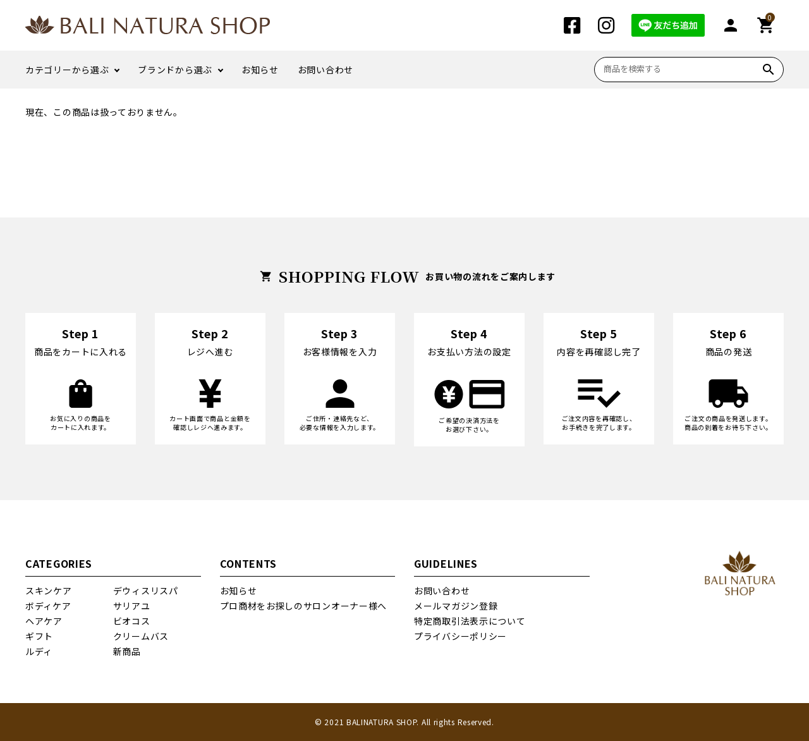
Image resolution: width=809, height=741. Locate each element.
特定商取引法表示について (469, 621)
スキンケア (48, 590)
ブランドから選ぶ (175, 69)
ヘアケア (44, 621)
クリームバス (141, 636)
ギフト (39, 636)
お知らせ (260, 69)
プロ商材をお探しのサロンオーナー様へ (303, 605)
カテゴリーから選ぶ (67, 69)
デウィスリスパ (145, 590)
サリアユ (131, 605)
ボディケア (48, 605)
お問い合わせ (325, 69)
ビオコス (131, 621)
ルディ (38, 651)
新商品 (127, 651)
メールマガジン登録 (455, 605)
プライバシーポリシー (460, 636)
